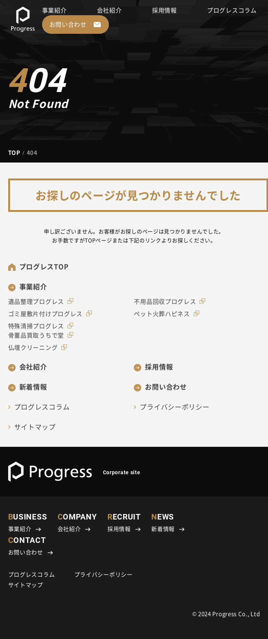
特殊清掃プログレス (36, 329)
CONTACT (30, 546)
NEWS (167, 522)
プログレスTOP (44, 271)
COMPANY (77, 522)
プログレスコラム (232, 10)
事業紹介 (54, 10)
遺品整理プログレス (36, 305)
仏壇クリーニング (33, 351)
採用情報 (164, 10)
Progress (224, 613)
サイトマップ (35, 431)
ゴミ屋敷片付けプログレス (45, 318)
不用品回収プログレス (165, 305)
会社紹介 (109, 10)
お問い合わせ (166, 391)
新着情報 (33, 391)
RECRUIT (124, 522)
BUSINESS (27, 522)
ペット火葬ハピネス (162, 318)
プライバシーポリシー (174, 411)
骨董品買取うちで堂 (36, 339)
